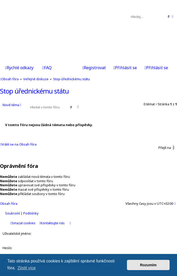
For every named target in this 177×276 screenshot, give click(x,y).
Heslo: (7, 248)
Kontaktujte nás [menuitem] (52, 223)
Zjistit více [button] (26, 268)
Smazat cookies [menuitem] (23, 223)
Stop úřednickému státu (34, 91)
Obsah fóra (8, 203)
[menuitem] (47, 68)
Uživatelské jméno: (17, 233)
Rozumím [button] (148, 265)
